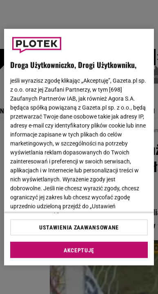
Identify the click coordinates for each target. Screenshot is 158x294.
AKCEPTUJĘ (79, 250)
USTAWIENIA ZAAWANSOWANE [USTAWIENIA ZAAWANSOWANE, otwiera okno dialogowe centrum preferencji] (79, 227)
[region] (79, 147)
